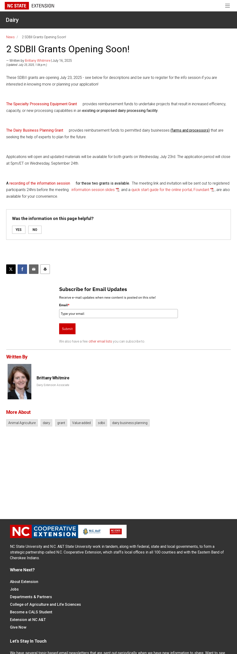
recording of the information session (39, 183)
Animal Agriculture (22, 423)
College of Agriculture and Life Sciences (45, 604)
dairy (46, 423)
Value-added (81, 423)
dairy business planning (129, 423)
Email (64, 305)
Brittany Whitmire (37, 60)
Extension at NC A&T (28, 619)
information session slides (93, 189)
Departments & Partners (31, 597)
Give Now (18, 627)
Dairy (12, 20)
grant (61, 423)
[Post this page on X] (11, 269)
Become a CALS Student (31, 612)
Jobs (14, 589)
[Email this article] (33, 269)
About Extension (24, 581)
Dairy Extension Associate (53, 385)
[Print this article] (45, 269)
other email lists (100, 341)
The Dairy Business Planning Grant (34, 130)
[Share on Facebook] (22, 269)
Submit (67, 329)
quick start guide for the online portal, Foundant (170, 189)
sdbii (101, 423)
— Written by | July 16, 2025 (39, 60)
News (10, 37)
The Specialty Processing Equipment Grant (41, 104)
